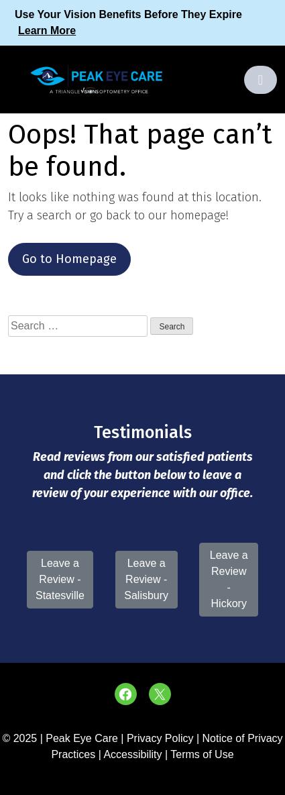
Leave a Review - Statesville (60, 579)
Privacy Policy (161, 738)
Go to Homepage (69, 259)
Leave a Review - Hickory (229, 579)
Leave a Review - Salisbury (146, 579)
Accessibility (132, 754)
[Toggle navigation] (260, 80)
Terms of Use (201, 754)
